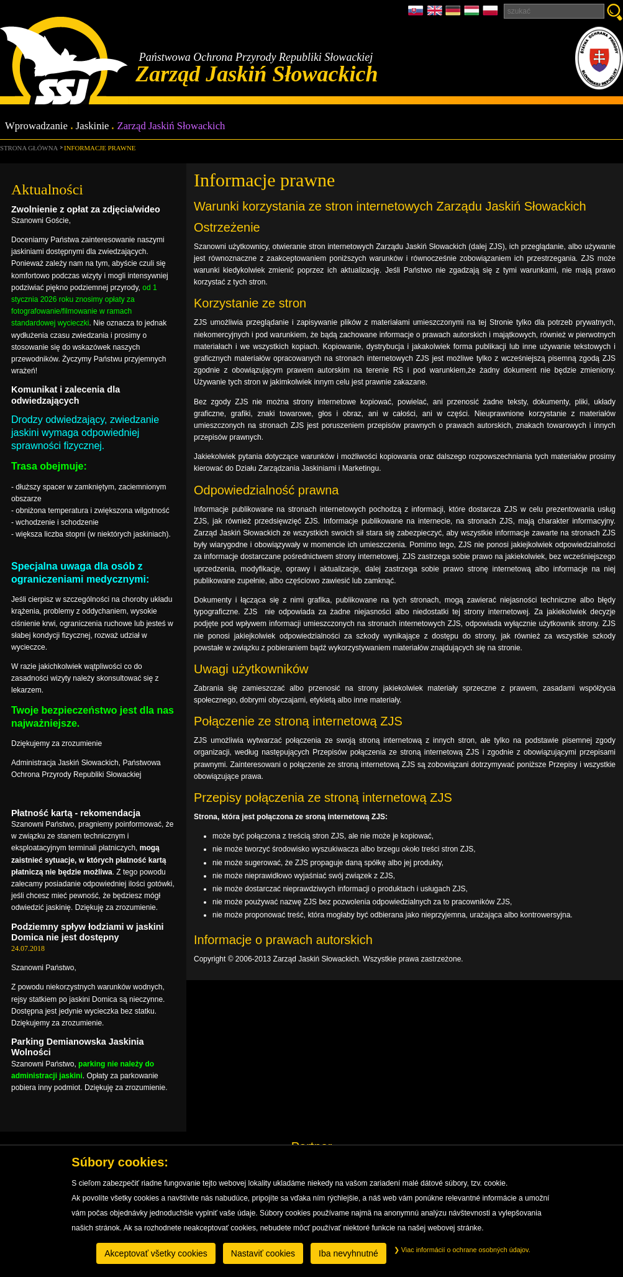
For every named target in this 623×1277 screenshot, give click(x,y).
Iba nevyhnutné (348, 1253)
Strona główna (29, 148)
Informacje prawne (99, 148)
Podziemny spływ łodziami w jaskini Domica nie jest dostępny (87, 932)
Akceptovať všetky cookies (155, 1253)
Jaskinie (92, 126)
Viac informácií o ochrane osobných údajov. (462, 1249)
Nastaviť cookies (263, 1253)
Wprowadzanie (36, 126)
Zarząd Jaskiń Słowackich (171, 126)
